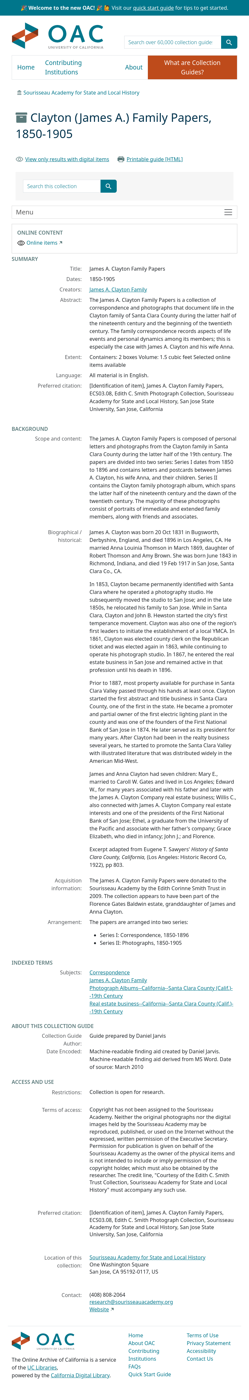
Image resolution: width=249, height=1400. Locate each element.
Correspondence (109, 972)
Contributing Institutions (63, 67)
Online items (42, 242)
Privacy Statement (209, 1343)
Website (99, 1309)
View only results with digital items (67, 159)
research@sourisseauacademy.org (131, 1301)
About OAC (141, 1343)
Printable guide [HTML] (154, 159)
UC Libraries (42, 1367)
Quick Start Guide (149, 1374)
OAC (58, 36)
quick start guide (153, 7)
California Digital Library (80, 1375)
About (134, 67)
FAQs (134, 1366)
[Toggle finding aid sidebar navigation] (124, 212)
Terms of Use (203, 1335)
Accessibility (201, 1351)
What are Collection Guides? (192, 67)
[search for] (172, 42)
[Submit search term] (229, 42)
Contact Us (200, 1358)
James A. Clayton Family (118, 289)
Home (26, 67)
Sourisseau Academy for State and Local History (81, 92)
